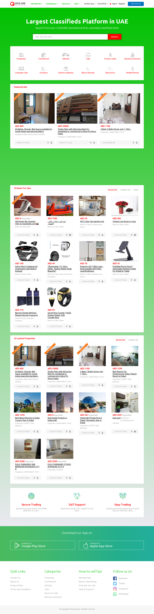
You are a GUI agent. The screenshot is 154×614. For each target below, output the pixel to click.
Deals (136, 190)
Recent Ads (111, 190)
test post (116, 419)
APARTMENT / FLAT (74, 137)
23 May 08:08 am (108, 143)
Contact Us (15, 578)
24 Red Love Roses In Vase (124, 222)
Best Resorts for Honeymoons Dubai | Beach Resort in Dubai (125, 374)
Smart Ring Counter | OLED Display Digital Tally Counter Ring (59, 315)
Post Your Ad (136, 4)
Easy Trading (122, 505)
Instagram (120, 589)
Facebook (120, 579)
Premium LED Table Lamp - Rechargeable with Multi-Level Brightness (91, 269)
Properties (36, 4)
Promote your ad (87, 586)
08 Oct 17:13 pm (66, 143)
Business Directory (53, 598)
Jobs (76, 4)
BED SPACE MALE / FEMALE (34, 134)
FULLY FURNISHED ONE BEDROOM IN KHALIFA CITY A (27, 467)
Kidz (28, 227)
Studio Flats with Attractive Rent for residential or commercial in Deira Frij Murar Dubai (77, 131)
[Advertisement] (77, 168)
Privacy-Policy (16, 586)
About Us (14, 582)
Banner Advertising (88, 582)
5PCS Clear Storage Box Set (92, 222)
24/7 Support (77, 505)
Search (114, 37)
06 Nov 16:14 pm (23, 143)
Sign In (114, 4)
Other (61, 227)
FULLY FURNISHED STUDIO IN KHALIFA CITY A (59, 466)
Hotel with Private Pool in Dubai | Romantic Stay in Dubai (91, 421)
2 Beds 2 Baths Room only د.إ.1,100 (116, 129)
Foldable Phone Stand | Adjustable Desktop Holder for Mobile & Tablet (124, 269)
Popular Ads (125, 190)
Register (122, 4)
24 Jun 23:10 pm (23, 235)
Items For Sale (20, 227)
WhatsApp (121, 594)
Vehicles (66, 4)
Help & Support (86, 590)
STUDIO (60, 470)
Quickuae (76, 610)
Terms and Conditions (20, 590)
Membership (85, 578)
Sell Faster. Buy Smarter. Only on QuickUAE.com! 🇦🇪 (27, 223)
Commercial (52, 4)
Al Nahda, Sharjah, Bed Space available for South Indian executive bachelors (33, 130)
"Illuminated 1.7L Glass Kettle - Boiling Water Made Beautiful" (60, 269)
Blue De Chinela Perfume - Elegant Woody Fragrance (26, 314)
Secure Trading (31, 505)
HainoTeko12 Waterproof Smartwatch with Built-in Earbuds (26, 269)
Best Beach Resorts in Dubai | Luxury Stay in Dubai (27, 420)
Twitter (119, 584)
